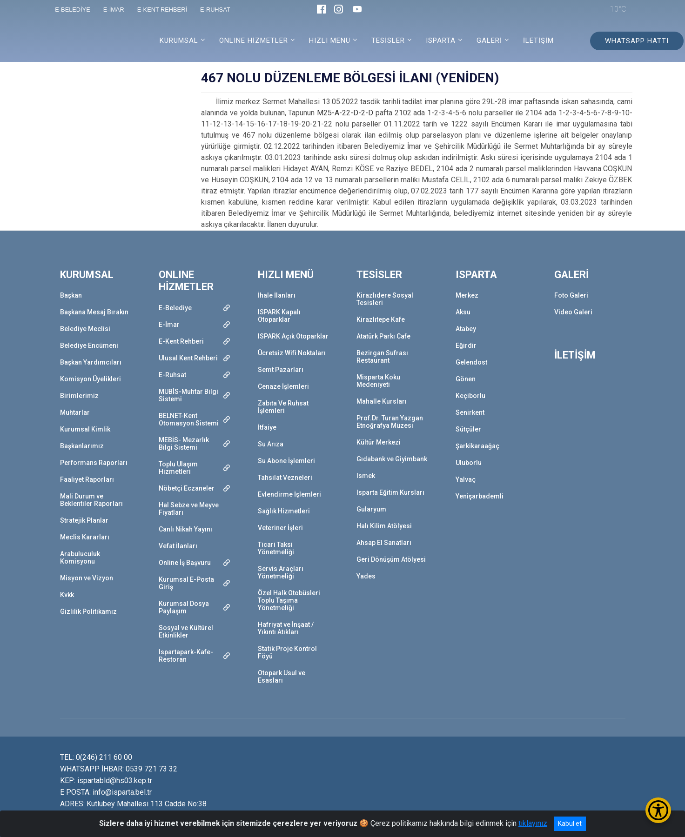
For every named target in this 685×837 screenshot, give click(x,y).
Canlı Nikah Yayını (185, 529)
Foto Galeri (571, 295)
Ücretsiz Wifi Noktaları (292, 353)
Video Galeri (573, 312)
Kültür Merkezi (378, 442)
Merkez (467, 295)
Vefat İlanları (178, 546)
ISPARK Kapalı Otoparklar (279, 315)
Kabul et (570, 823)
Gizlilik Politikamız (88, 611)
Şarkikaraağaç (477, 446)
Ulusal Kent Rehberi (188, 358)
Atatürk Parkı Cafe (383, 336)
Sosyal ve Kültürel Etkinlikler (186, 631)
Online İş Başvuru (185, 562)
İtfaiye (267, 427)
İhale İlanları (276, 295)
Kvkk (67, 594)
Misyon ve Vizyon (86, 578)
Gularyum (371, 509)
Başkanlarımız (82, 446)
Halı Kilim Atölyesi (384, 526)
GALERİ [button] (489, 40)
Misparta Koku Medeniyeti (378, 380)
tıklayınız (532, 823)
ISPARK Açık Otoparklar (293, 336)
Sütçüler (468, 429)
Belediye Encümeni (89, 345)
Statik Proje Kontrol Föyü (287, 652)
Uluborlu (469, 462)
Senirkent (470, 412)
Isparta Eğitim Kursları (390, 492)
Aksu (463, 312)
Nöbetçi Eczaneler (187, 488)
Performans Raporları (94, 462)
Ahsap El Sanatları (383, 542)
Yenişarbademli (480, 496)
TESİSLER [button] (388, 40)
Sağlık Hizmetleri (284, 511)
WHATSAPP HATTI (637, 41)
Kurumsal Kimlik (85, 429)
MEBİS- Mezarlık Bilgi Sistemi (184, 443)
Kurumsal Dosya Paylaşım (184, 607)
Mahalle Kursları (381, 401)
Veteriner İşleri (280, 527)
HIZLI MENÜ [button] (329, 40)
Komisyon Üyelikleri (90, 379)
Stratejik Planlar (84, 520)
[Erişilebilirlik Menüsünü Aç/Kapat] (658, 810)
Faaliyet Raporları (87, 479)
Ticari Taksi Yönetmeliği (276, 548)
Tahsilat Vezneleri (285, 477)
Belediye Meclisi (85, 328)
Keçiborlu (470, 395)
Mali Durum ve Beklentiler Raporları (91, 499)
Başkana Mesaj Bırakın (94, 312)
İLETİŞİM (538, 40)
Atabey (466, 328)
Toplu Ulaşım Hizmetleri (178, 467)
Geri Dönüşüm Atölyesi (391, 559)
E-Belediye (175, 308)
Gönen (466, 379)
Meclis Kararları (84, 537)
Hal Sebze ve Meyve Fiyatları (189, 508)
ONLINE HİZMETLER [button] (253, 40)
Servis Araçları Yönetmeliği (280, 572)
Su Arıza (270, 444)
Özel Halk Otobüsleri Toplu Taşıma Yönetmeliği (289, 600)
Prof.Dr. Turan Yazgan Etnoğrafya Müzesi (389, 421)
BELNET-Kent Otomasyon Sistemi (189, 419)
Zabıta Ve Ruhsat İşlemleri (283, 406)
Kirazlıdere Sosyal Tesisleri (384, 299)
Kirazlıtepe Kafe (380, 319)
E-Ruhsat (172, 375)
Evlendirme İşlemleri (289, 494)
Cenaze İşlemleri (283, 386)
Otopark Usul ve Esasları (281, 676)
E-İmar (169, 324)
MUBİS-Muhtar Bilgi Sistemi (188, 395)
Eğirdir (466, 345)
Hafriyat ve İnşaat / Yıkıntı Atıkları (286, 628)
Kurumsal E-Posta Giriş (186, 583)
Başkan (71, 295)
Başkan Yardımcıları (90, 362)
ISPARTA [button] (441, 40)
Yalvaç (466, 479)
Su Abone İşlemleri (286, 461)
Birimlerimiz (79, 395)
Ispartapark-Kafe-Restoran (186, 655)
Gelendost (471, 362)
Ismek (365, 475)
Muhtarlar (75, 412)
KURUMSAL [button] (179, 40)
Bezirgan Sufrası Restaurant (382, 356)
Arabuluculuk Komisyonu (80, 557)
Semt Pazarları (280, 369)
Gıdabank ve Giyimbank (391, 459)
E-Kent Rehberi (181, 341)
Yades (366, 576)
